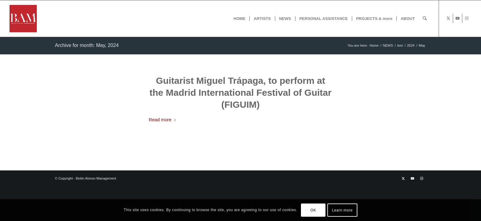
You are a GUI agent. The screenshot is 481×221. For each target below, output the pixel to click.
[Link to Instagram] (466, 18)
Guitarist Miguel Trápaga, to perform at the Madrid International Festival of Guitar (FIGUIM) (240, 93)
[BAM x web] (23, 18)
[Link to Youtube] (457, 18)
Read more (162, 119)
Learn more (342, 210)
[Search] (425, 18)
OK (313, 210)
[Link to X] (448, 18)
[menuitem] (239, 18)
